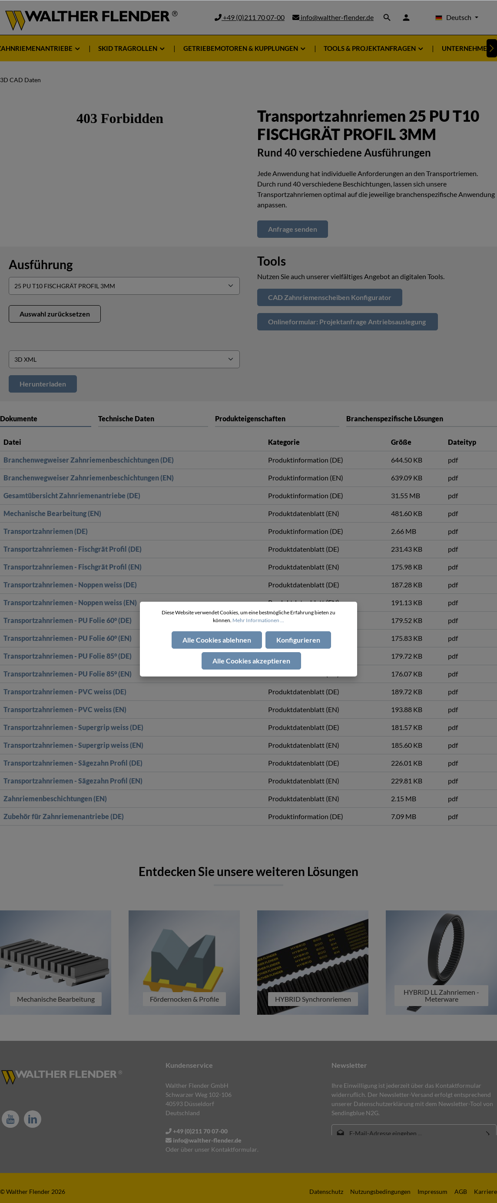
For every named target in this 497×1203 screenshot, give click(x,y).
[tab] (153, 418)
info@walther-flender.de (333, 17)
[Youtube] (10, 1119)
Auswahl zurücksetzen (55, 314)
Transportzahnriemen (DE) (45, 531)
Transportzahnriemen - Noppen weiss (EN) (70, 602)
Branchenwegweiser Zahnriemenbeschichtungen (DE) (88, 460)
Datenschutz (326, 1191)
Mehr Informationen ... (258, 620)
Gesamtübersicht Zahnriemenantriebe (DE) (71, 495)
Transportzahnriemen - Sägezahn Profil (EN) (72, 780)
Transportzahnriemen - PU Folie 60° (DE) (67, 620)
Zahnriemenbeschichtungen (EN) (55, 798)
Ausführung (41, 264)
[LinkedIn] (32, 1119)
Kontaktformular (234, 1149)
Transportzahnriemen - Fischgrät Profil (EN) (72, 567)
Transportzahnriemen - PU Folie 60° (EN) (67, 638)
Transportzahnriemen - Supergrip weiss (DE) (73, 727)
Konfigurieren (298, 640)
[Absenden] (488, 1133)
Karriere (485, 1191)
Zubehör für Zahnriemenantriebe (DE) (63, 816)
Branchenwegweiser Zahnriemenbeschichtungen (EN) (88, 477)
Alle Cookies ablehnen (216, 640)
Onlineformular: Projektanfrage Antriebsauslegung (347, 321)
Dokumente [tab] (18, 418)
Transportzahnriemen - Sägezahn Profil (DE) (72, 763)
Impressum (432, 1191)
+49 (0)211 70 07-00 (250, 17)
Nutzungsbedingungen (380, 1191)
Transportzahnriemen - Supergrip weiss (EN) (73, 745)
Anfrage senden (292, 229)
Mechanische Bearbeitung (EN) (52, 513)
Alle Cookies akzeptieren (251, 660)
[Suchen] (387, 17)
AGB (460, 1191)
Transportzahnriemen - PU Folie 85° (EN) (67, 674)
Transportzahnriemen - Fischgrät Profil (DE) (72, 549)
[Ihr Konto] (406, 17)
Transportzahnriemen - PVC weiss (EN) (64, 709)
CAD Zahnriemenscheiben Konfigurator (329, 297)
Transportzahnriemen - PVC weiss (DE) (64, 691)
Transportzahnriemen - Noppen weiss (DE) (70, 584)
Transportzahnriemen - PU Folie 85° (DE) (67, 656)
